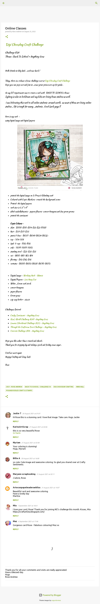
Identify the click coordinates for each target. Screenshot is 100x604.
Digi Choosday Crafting (63, 387)
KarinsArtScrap (20, 427)
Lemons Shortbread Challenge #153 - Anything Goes (32, 323)
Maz (15, 521)
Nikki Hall (80, 387)
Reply (16, 421)
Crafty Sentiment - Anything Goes (24, 315)
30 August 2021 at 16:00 (30, 458)
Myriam (16, 442)
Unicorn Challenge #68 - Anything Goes (27, 330)
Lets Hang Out (30, 279)
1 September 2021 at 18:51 (28, 506)
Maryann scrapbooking (24, 474)
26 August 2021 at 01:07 (31, 413)
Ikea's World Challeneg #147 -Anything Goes (29, 319)
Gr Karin (17, 433)
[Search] (10, 3)
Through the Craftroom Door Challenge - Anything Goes (33, 327)
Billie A (16, 458)
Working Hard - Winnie (33, 275)
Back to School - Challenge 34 (38, 387)
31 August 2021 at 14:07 (50, 487)
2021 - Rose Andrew (14, 387)
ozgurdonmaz (56, 600)
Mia (15, 505)
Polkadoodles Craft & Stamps (19, 390)
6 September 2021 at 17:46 (28, 521)
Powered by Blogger (50, 595)
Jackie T (17, 413)
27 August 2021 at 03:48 (30, 443)
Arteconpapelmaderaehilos (26, 487)
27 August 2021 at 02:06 (38, 427)
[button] (6, 37)
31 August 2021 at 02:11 (45, 474)
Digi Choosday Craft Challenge (57, 80)
